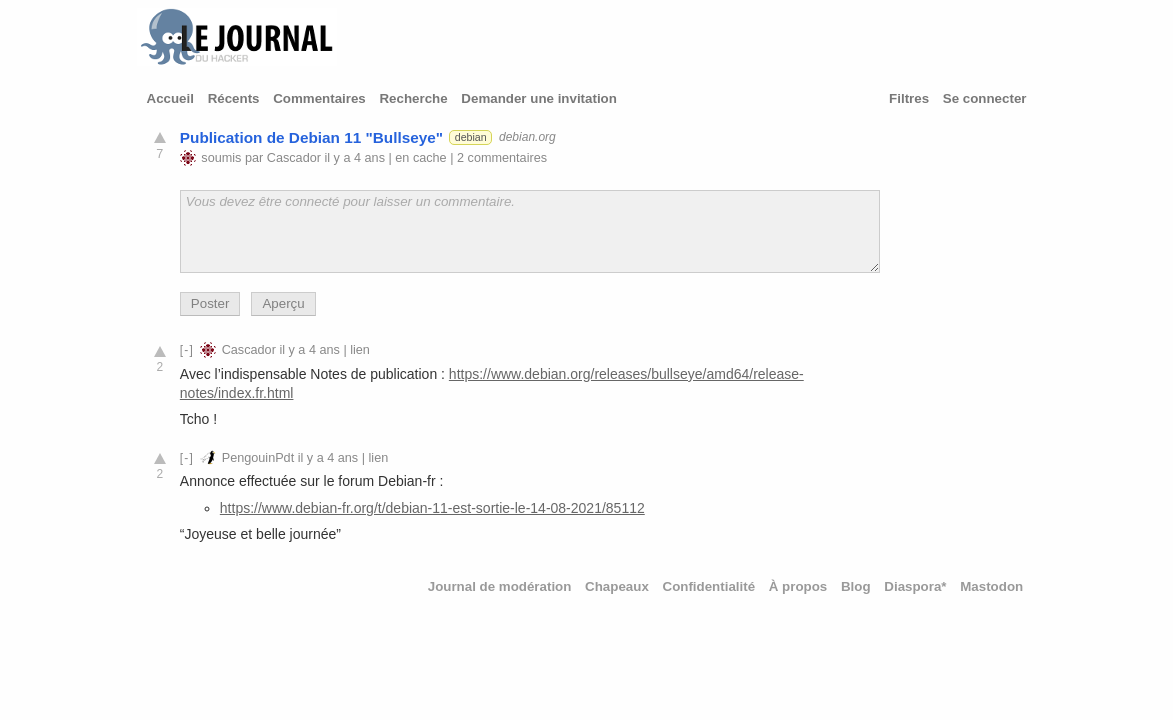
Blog (856, 586)
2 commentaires (502, 158)
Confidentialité (709, 586)
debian (471, 137)
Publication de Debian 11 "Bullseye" (311, 137)
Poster (210, 303)
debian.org (527, 137)
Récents (234, 98)
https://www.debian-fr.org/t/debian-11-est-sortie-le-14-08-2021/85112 (432, 508)
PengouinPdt (258, 458)
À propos (798, 586)
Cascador (294, 158)
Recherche (413, 98)
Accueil (170, 98)
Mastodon (991, 586)
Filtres (909, 98)
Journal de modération (500, 586)
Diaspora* (915, 586)
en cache (420, 158)
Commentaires (319, 98)
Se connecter (985, 98)
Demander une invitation (539, 98)
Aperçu (283, 303)
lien (360, 350)
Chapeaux (617, 586)
